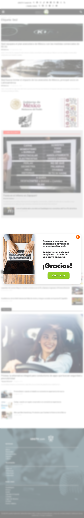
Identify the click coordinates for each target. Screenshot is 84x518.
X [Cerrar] (77, 237)
